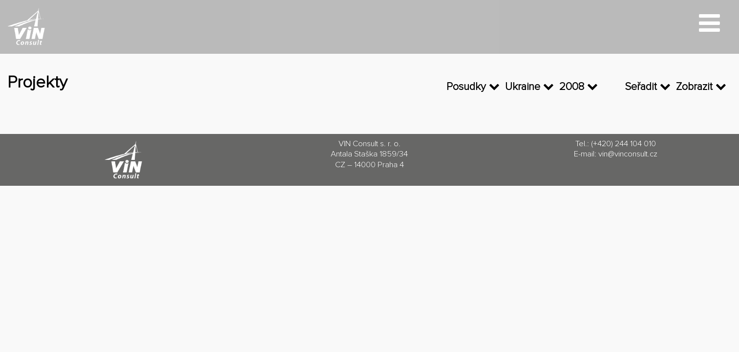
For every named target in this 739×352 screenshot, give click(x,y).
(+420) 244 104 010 (623, 144)
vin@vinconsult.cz (627, 154)
